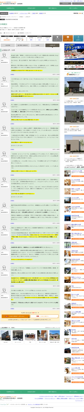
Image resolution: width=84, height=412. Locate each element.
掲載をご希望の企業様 (62, 398)
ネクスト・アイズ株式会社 (34, 404)
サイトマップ (69, 396)
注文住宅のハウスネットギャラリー (8, 16)
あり (40, 39)
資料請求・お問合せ (68, 40)
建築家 (41, 13)
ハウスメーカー (24, 13)
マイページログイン (78, 3)
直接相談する (78, 40)
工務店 (33, 13)
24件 (31, 39)
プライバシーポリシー (50, 398)
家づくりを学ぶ (73, 8)
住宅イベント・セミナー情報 (76, 398)
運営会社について (78, 396)
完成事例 (11, 13)
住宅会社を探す (31, 8)
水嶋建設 (21, 16)
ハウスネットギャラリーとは (66, 1)
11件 (47, 39)
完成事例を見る (10, 8)
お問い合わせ (80, 1)
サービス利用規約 (39, 398)
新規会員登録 (65, 3)
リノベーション (79, 400)
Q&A (75, 1)
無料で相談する (52, 8)
